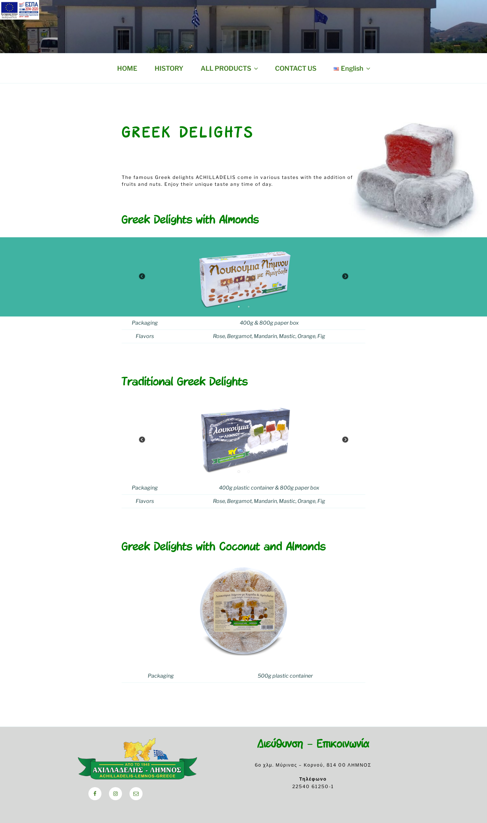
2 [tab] (248, 306)
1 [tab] (239, 306)
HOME (127, 68)
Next (345, 276)
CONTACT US (295, 68)
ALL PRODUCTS (230, 68)
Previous (142, 276)
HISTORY (169, 68)
